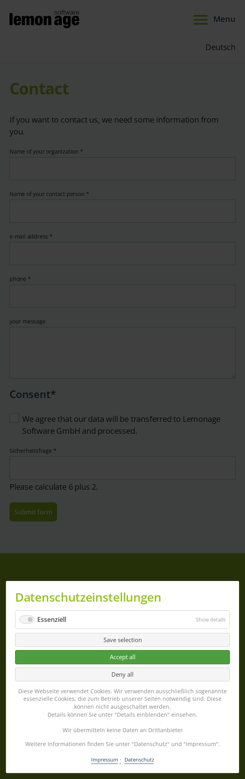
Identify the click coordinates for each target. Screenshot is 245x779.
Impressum (104, 759)
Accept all (123, 657)
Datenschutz (139, 759)
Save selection (122, 640)
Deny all (122, 674)
